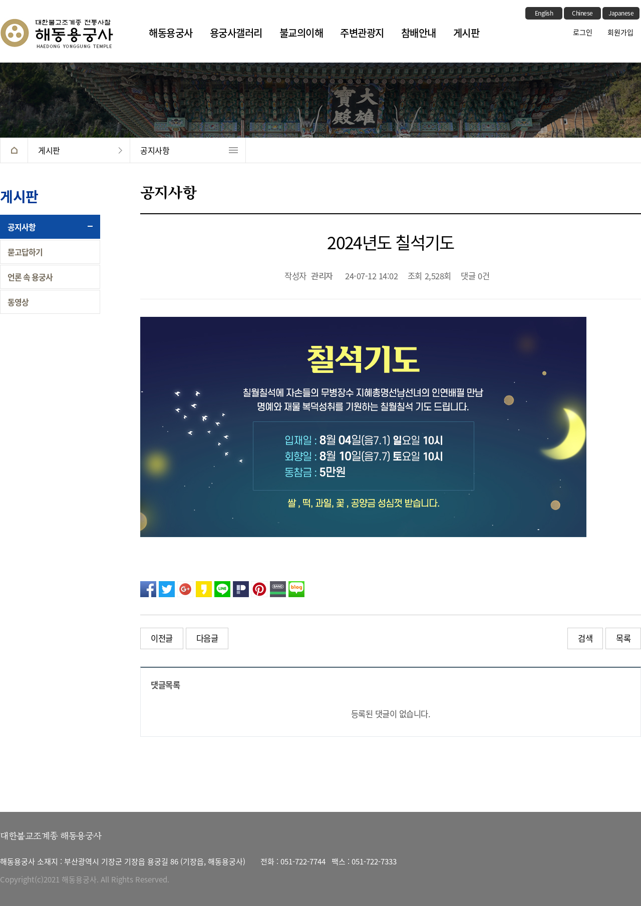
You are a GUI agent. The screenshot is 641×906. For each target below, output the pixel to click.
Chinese (582, 13)
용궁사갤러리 (236, 33)
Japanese (620, 13)
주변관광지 (362, 33)
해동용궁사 (171, 33)
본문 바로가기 (0, 0)
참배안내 (418, 33)
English (544, 13)
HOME (14, 150)
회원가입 (620, 32)
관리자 (322, 277)
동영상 (18, 302)
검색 (585, 638)
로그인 (582, 32)
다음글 (207, 638)
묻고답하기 (25, 252)
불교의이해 (301, 33)
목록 (623, 638)
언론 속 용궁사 (30, 277)
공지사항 (154, 150)
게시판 (466, 33)
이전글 (162, 638)
